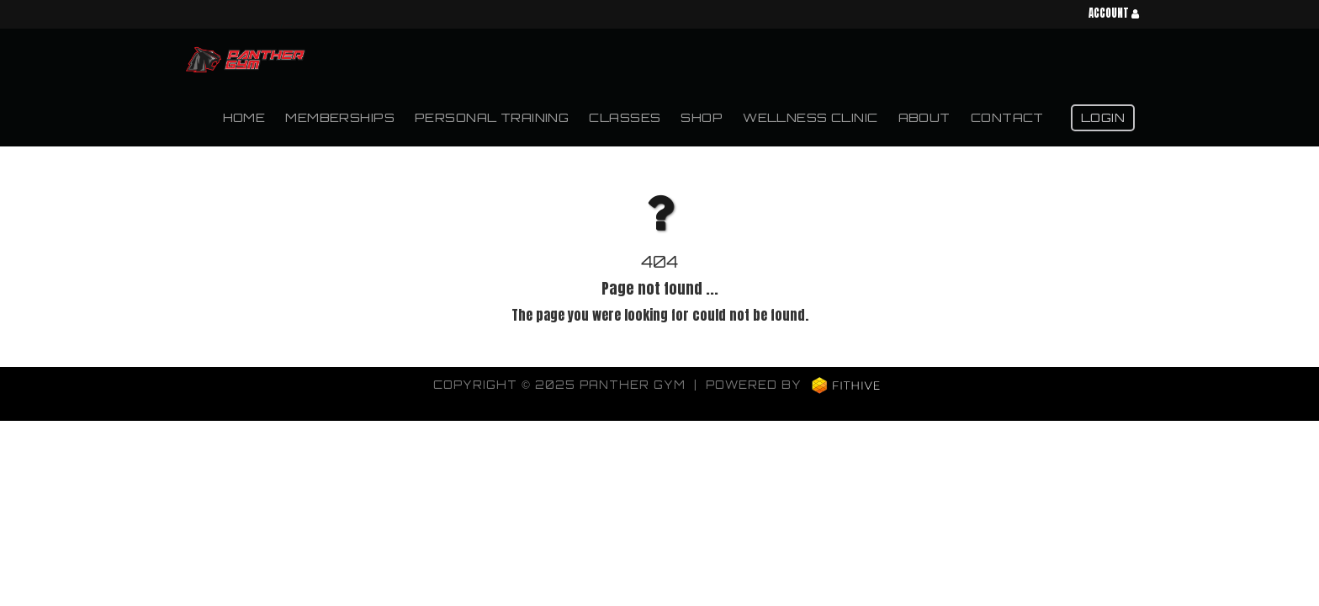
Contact (1007, 117)
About (924, 117)
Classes (624, 117)
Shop (702, 117)
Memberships (340, 117)
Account (1114, 14)
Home (244, 117)
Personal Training (492, 117)
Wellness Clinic (810, 117)
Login (1103, 117)
